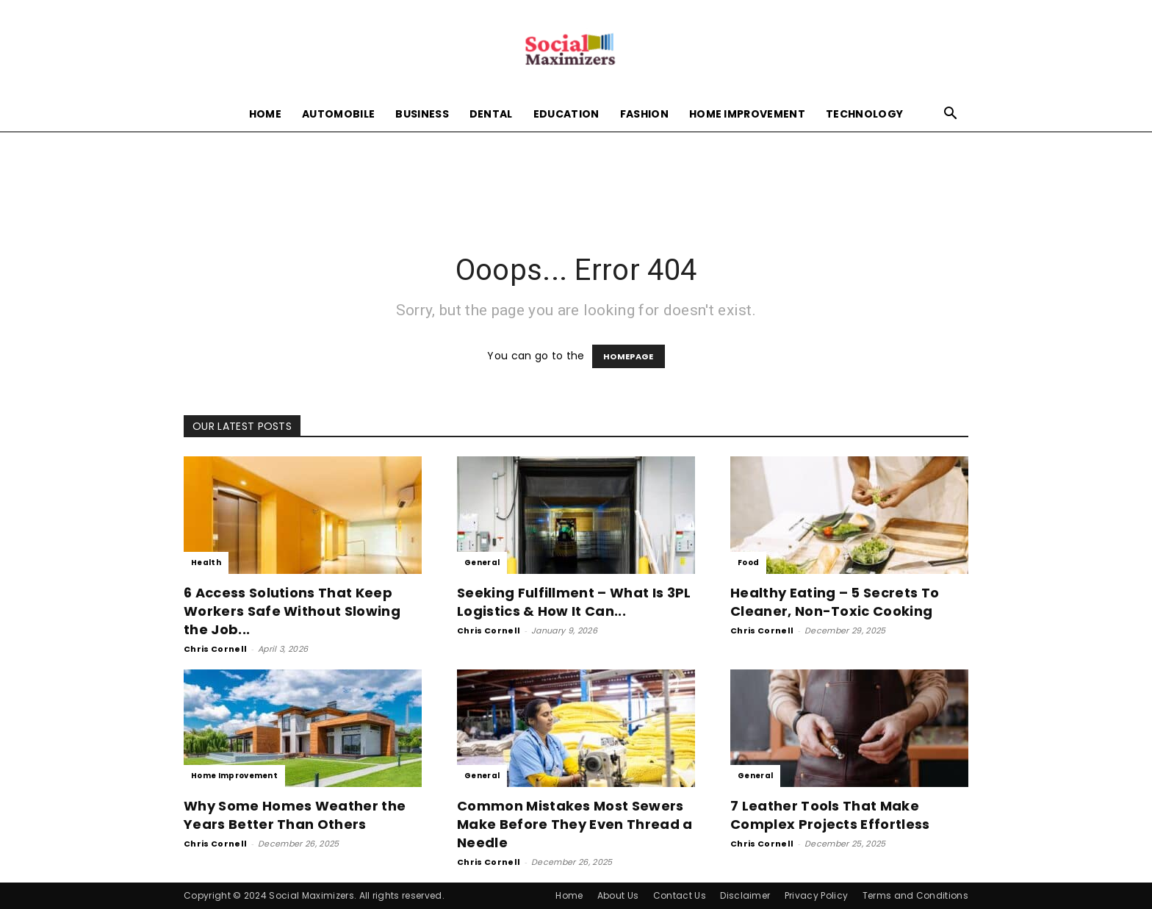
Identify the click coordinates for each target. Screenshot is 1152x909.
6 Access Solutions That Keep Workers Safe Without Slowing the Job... (292, 611)
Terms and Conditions (915, 895)
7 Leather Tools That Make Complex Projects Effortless (830, 815)
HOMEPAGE (628, 356)
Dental (491, 114)
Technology (864, 114)
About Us (618, 895)
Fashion (644, 114)
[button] (950, 115)
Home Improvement (747, 114)
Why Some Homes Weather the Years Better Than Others (295, 815)
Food (748, 562)
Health (206, 562)
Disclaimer (745, 895)
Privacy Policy (816, 895)
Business (422, 114)
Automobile (338, 114)
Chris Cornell (215, 649)
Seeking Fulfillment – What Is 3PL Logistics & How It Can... (574, 601)
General (482, 562)
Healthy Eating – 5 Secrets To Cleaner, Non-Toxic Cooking (834, 601)
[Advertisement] (576, 182)
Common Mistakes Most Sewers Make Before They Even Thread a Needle (575, 824)
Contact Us (679, 895)
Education (566, 114)
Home (265, 114)
